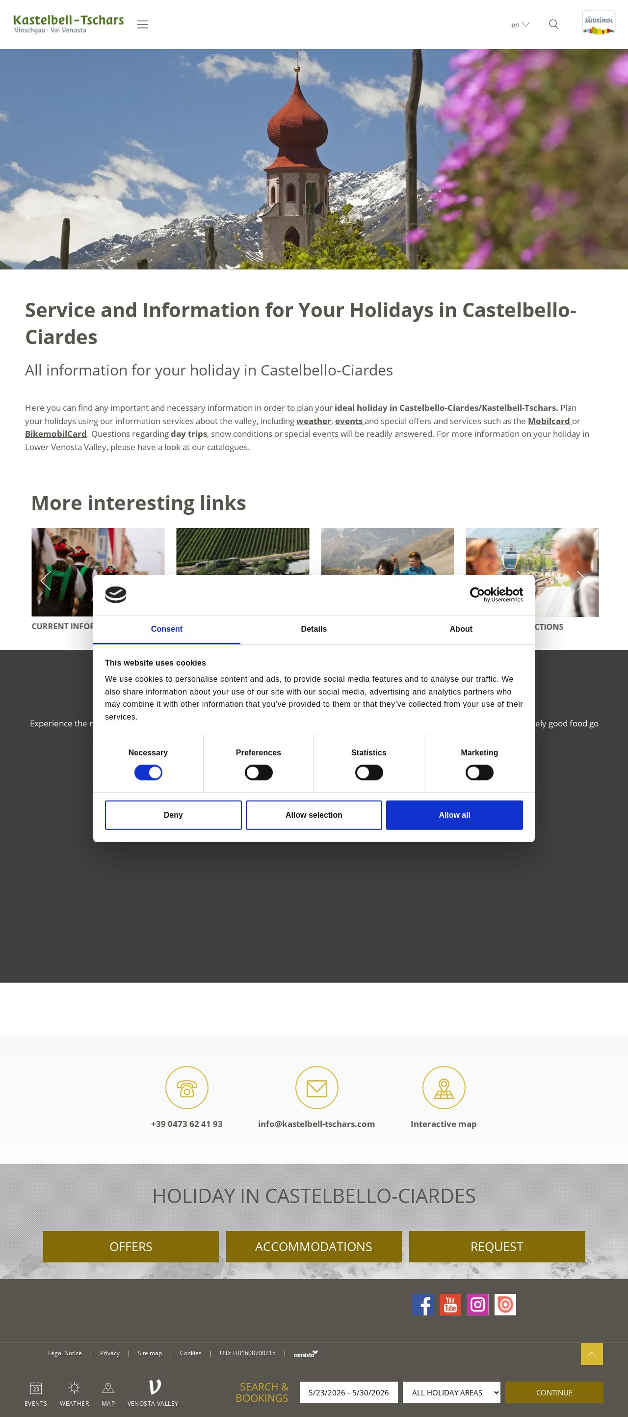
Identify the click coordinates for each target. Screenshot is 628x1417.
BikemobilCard (56, 433)
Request (497, 1246)
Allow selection (314, 815)
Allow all (455, 815)
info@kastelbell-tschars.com (316, 1097)
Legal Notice (65, 1353)
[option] (314, 159)
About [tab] (461, 629)
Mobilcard (550, 421)
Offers (131, 1246)
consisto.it (306, 1353)
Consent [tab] (167, 629)
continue (554, 1392)
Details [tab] (314, 629)
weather (313, 421)
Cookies (191, 1353)
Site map (150, 1353)
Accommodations (313, 1246)
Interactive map (444, 1097)
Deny (173, 815)
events (350, 421)
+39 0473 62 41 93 (187, 1097)
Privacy (110, 1353)
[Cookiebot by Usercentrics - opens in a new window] (480, 595)
